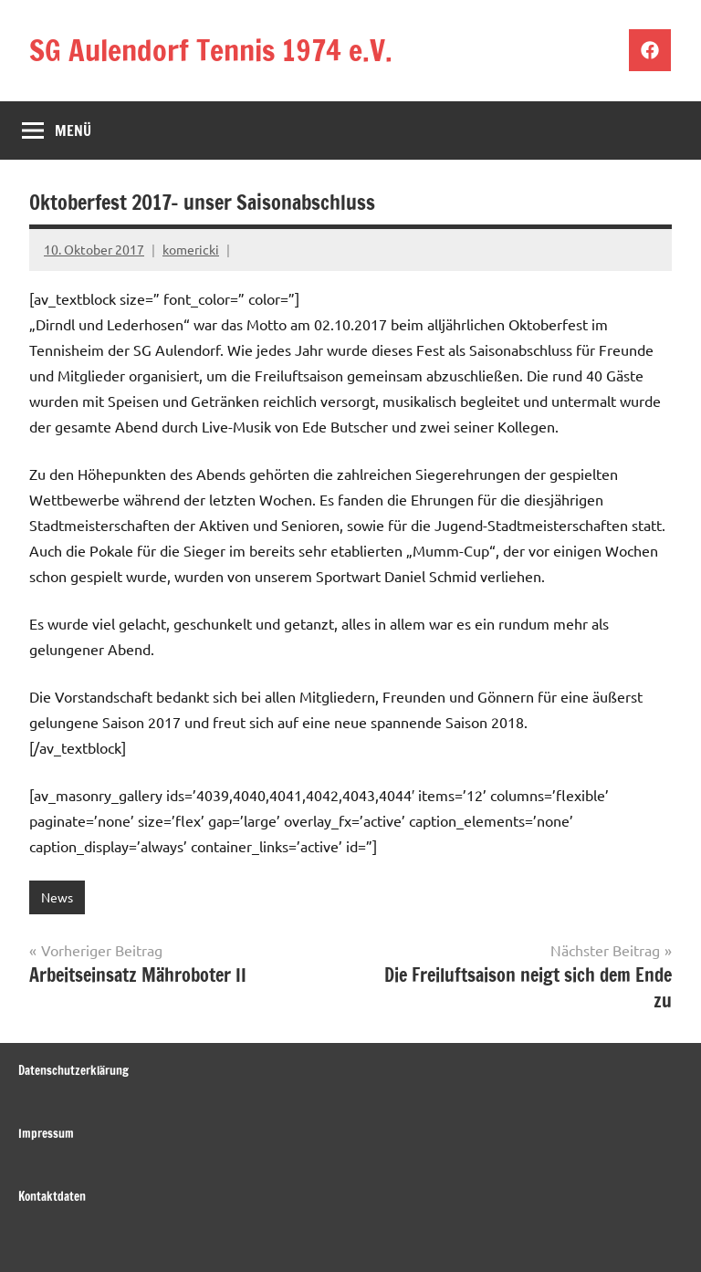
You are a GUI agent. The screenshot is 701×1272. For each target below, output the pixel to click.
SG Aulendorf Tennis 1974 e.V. (210, 50)
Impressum (46, 1133)
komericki (190, 249)
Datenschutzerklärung (73, 1070)
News (57, 897)
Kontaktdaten (52, 1196)
